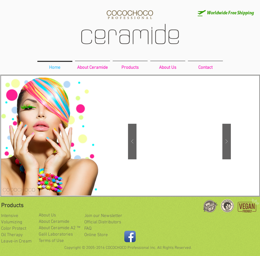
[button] (179, 141)
